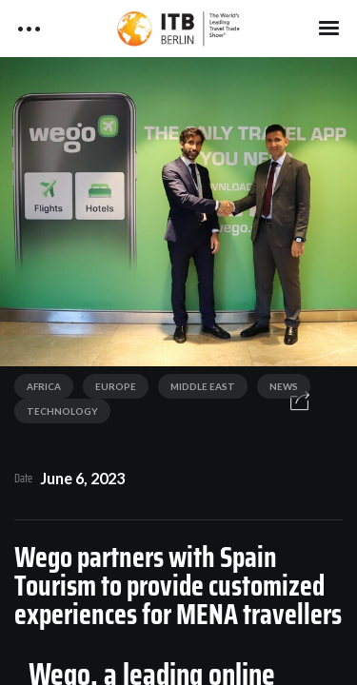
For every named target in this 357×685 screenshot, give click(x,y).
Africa (44, 386)
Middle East (202, 386)
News (283, 386)
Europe (115, 386)
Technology (62, 411)
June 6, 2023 (82, 478)
